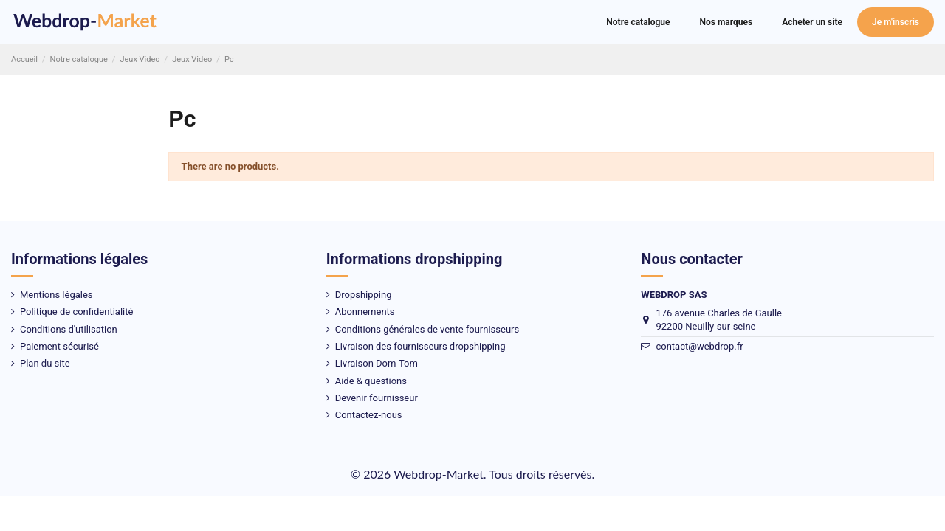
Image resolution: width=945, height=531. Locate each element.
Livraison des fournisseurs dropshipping (420, 346)
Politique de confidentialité (76, 311)
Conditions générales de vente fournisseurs (427, 329)
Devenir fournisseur (376, 397)
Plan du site (45, 363)
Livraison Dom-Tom (376, 363)
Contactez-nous (368, 414)
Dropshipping (363, 294)
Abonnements (365, 311)
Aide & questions (371, 380)
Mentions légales (56, 294)
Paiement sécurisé (59, 346)
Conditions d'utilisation (68, 329)
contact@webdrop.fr (699, 346)
